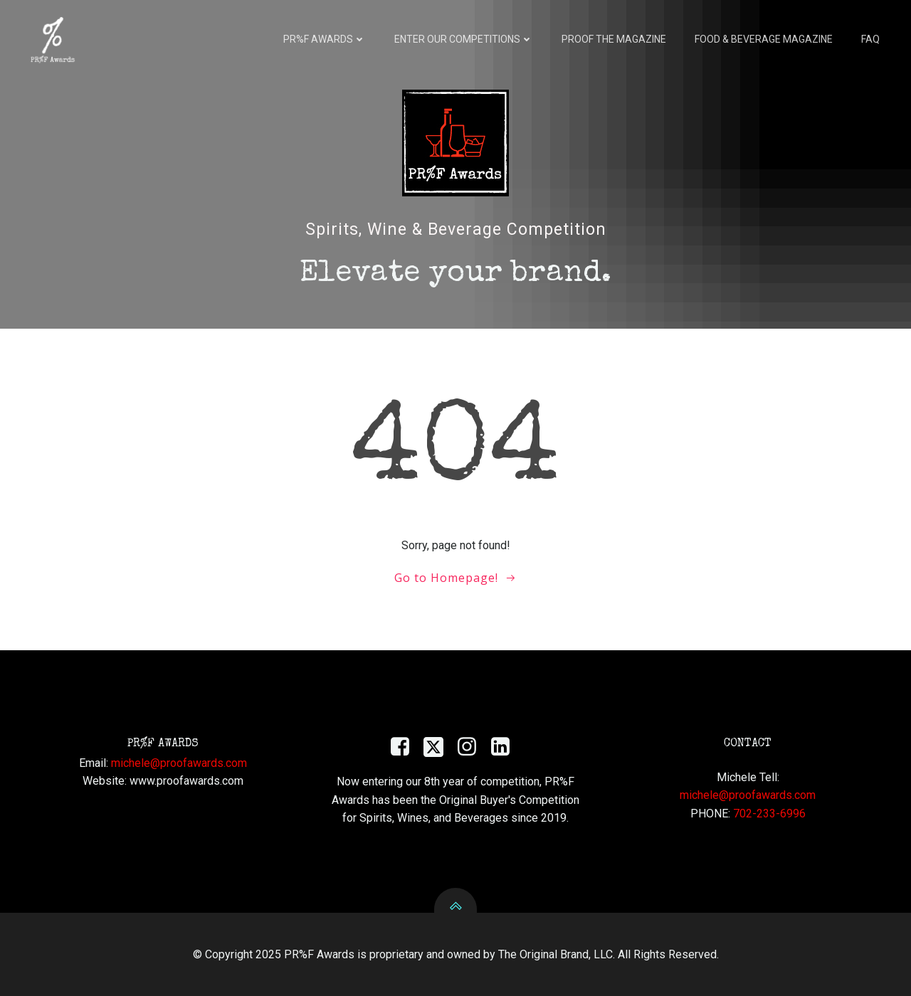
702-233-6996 (769, 813)
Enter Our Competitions (463, 39)
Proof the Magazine (614, 39)
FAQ (870, 39)
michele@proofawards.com (179, 763)
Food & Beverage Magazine (764, 39)
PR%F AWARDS (324, 39)
